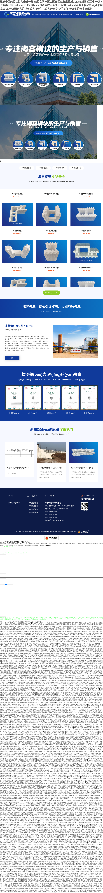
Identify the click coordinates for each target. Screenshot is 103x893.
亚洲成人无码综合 (21, 687)
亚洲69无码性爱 (74, 815)
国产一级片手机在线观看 (34, 827)
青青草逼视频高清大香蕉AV (20, 797)
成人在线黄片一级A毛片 (22, 839)
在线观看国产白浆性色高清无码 (44, 755)
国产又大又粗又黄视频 (86, 665)
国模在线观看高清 (89, 692)
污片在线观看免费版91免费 (20, 861)
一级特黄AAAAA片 (72, 849)
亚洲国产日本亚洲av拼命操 (88, 648)
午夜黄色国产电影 (54, 802)
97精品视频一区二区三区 (46, 748)
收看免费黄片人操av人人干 (69, 743)
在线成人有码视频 (37, 724)
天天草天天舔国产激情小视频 (27, 714)
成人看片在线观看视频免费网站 (28, 719)
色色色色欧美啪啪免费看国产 (67, 704)
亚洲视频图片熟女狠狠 (61, 707)
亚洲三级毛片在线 (55, 743)
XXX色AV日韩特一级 (29, 878)
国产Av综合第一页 (61, 694)
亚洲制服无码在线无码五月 (15, 729)
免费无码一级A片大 (10, 815)
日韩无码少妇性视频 (63, 724)
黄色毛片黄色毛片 (83, 849)
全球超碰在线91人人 (64, 643)
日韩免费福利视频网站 (65, 650)
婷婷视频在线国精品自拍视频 (23, 731)
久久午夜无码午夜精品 (91, 864)
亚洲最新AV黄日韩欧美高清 (45, 733)
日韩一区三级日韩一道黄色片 (40, 624)
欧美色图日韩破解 (19, 783)
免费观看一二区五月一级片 (70, 814)
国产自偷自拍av (22, 668)
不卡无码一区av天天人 (70, 624)
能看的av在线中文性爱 (94, 704)
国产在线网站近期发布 (84, 749)
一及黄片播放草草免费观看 (52, 864)
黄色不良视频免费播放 (72, 738)
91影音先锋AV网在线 (11, 807)
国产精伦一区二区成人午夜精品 (42, 722)
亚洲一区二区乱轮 (60, 667)
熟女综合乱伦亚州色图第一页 (87, 684)
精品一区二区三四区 (82, 689)
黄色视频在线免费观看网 (87, 678)
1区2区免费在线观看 (85, 738)
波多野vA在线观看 (49, 707)
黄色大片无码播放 (82, 687)
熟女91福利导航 (88, 707)
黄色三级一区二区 (16, 680)
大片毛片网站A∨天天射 (12, 766)
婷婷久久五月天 (4, 623)
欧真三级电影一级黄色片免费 (71, 854)
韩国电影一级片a (87, 807)
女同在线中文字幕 (53, 650)
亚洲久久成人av (73, 711)
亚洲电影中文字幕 (90, 635)
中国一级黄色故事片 (67, 663)
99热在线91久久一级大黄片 (8, 858)
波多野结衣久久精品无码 (44, 660)
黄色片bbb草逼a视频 (29, 626)
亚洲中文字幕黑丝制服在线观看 (38, 861)
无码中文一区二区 (62, 726)
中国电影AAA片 (35, 875)
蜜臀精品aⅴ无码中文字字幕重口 (83, 660)
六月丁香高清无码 (37, 815)
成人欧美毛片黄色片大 (38, 854)
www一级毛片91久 (48, 851)
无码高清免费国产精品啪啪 (15, 667)
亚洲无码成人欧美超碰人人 (38, 888)
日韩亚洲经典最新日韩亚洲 (74, 800)
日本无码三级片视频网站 (74, 721)
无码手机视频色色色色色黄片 (83, 623)
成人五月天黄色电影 (72, 749)
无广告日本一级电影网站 (53, 695)
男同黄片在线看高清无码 (76, 717)
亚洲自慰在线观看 (12, 646)
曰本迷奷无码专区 (40, 751)
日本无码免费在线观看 (32, 849)
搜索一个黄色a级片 (71, 667)
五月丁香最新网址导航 (75, 682)
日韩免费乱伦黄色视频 (83, 780)
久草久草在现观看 (59, 859)
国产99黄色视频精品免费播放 (12, 763)
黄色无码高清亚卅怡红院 (67, 629)
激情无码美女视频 (32, 842)
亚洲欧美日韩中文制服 (16, 837)
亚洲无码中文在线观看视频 (85, 624)
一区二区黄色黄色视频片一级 (53, 854)
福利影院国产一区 (88, 628)
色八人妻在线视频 (74, 739)
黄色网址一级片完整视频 (25, 866)
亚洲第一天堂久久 (12, 707)
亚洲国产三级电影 (74, 665)
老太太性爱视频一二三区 (7, 731)
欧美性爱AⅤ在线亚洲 (43, 760)
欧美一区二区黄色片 (59, 733)
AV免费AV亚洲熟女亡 (54, 685)
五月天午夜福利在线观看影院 (25, 716)
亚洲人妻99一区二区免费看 (15, 626)
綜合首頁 (34, 14)
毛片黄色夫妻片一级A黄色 (10, 719)
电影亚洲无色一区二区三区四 (28, 832)
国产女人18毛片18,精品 (83, 702)
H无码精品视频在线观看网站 (14, 805)
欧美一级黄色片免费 (36, 782)
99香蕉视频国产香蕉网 (78, 758)
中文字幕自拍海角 (19, 886)
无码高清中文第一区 (65, 635)
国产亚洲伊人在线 (77, 651)
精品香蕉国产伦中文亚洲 (43, 878)
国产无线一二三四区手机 (7, 621)
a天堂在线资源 (57, 809)
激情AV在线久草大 (38, 859)
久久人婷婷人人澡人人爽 (47, 849)
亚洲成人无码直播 (7, 697)
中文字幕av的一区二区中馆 (58, 878)
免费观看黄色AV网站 (93, 890)
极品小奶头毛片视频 (17, 890)
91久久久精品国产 (21, 761)
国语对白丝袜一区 (29, 756)
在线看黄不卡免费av (69, 766)
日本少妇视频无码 (42, 673)
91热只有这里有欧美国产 (41, 677)
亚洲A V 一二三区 (21, 846)
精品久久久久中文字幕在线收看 (28, 651)
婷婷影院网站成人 (84, 714)
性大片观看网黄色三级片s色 (63, 826)
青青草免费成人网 (13, 651)
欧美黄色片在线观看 (8, 773)
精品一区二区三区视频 (88, 631)
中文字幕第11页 (58, 751)
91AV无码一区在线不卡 (79, 650)
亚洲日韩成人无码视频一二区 (27, 765)
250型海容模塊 (43, 168)
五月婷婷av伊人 (92, 844)
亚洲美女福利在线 (49, 738)
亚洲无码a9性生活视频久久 (49, 787)
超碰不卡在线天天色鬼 (38, 628)
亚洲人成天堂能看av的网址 (24, 712)
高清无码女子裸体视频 (93, 790)
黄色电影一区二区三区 (72, 712)
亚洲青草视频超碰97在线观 (74, 846)
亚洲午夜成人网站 (47, 633)
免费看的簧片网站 (5, 870)
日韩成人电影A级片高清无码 (37, 881)
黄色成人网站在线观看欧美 (48, 682)
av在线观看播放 (60, 731)
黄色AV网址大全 (71, 785)
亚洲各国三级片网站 (54, 706)
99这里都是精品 (39, 819)
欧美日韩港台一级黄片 (45, 873)
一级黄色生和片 (21, 758)
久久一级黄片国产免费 (49, 724)
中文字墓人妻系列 (10, 888)
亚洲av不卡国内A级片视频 (12, 851)
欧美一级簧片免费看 (55, 841)
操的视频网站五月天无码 (93, 859)
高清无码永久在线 (26, 624)
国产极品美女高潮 (43, 658)
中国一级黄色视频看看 (43, 672)
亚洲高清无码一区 (30, 775)
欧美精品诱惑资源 (52, 861)
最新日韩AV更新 (83, 711)
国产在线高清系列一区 (84, 636)
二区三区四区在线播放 (46, 829)
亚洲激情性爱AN (43, 842)
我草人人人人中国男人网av (86, 685)
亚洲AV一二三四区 (77, 826)
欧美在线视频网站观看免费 (35, 758)
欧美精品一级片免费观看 (15, 795)
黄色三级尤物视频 (79, 837)
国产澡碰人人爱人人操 (29, 689)
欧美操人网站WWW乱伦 (36, 678)
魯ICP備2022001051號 (61, 531)
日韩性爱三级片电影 (35, 697)
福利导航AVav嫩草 (73, 726)
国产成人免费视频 (39, 864)
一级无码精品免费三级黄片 (29, 741)
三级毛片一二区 (14, 623)
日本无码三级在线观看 (37, 707)
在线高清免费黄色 (74, 709)
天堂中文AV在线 (34, 853)
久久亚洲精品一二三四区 (48, 807)
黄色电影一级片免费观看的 (54, 834)
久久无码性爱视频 (35, 690)
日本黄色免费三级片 (35, 839)
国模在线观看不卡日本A (94, 668)
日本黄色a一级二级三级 (89, 700)
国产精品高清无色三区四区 (68, 695)
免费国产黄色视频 (90, 758)
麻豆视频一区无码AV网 (33, 687)
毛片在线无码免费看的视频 (15, 689)
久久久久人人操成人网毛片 (65, 790)
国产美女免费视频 (76, 851)
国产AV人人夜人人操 (60, 653)
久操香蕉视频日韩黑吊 (16, 643)
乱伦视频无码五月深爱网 (67, 623)
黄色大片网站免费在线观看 (31, 810)
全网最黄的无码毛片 (74, 648)
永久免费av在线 (59, 690)
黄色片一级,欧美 (32, 702)
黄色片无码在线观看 (38, 623)
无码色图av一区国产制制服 (33, 709)
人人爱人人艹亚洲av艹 (87, 866)
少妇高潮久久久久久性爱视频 (92, 836)
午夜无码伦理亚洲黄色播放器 (58, 721)
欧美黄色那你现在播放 (23, 782)
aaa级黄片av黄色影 (70, 690)
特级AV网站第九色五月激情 (25, 704)
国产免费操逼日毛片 (17, 873)
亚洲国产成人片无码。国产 (63, 761)
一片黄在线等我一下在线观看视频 (15, 709)
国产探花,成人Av (37, 728)
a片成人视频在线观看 (86, 741)
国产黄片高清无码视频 (85, 658)
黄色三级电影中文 (91, 848)
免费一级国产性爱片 (33, 846)
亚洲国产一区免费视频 (54, 783)
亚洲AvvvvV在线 (47, 870)
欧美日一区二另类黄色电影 (80, 817)
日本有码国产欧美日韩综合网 (25, 640)
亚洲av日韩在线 (23, 853)
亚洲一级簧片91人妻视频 (23, 888)
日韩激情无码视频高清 (45, 846)
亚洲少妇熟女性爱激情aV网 (46, 886)
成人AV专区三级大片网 (27, 663)
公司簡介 (39, 14)
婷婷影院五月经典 (49, 749)
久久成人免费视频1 (37, 731)
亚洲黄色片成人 (80, 782)
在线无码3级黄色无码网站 (65, 795)
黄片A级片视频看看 (28, 685)
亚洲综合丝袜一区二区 (87, 777)
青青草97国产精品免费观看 (24, 822)
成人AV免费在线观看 (66, 817)
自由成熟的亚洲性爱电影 (84, 690)
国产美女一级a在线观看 (91, 733)
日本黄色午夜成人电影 (86, 726)
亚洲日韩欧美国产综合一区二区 (11, 663)
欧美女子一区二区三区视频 (55, 638)
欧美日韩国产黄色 (15, 814)
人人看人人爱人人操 (59, 641)
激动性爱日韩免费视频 (29, 760)
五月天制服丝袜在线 (41, 783)
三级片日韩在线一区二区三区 (61, 719)
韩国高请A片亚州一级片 (73, 680)
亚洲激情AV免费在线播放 (56, 714)
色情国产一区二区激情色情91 (90, 748)
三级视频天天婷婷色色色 (29, 673)
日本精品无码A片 (18, 753)
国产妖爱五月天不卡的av (71, 799)
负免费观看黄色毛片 (81, 766)
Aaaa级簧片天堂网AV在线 (51, 623)
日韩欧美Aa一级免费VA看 (17, 748)
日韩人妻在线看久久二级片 (11, 739)
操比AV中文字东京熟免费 (86, 876)
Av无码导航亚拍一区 (62, 880)
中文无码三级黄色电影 (58, 636)
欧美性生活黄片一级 (85, 775)
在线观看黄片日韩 (63, 736)
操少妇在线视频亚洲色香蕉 (9, 668)
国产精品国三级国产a (74, 777)
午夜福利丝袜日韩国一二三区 (15, 802)
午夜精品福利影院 (26, 675)
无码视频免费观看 (60, 738)
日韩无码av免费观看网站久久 (80, 778)
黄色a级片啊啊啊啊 (41, 812)
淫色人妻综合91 (13, 672)
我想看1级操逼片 (69, 848)
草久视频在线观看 (96, 785)
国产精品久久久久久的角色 (15, 790)
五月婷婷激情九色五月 (77, 861)
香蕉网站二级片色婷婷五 (74, 631)
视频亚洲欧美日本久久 (59, 633)
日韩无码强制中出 (52, 822)
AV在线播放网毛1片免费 (53, 844)
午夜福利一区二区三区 (35, 797)
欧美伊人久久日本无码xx (60, 883)
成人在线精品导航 (43, 836)
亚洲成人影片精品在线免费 (68, 706)
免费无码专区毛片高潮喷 (13, 684)
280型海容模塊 (60, 168)
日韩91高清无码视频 (90, 861)
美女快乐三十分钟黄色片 (72, 771)
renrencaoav (44, 802)
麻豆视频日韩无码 (86, 680)
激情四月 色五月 (28, 643)
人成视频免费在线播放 (56, 766)
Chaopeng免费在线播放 (14, 817)
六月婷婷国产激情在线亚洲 (61, 692)
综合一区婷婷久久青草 (80, 755)
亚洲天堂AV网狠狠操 (16, 721)
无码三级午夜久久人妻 (26, 856)
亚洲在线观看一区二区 (6, 753)
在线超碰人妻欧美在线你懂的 (63, 697)
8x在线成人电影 (4, 787)
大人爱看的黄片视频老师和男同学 (64, 668)
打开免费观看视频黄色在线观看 (34, 749)
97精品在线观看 (58, 755)
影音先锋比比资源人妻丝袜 (22, 780)
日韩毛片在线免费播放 (24, 653)
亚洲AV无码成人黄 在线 (47, 667)
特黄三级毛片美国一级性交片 (46, 890)
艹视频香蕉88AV (35, 876)
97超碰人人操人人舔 (23, 807)
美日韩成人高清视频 (29, 729)
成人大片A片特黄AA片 (73, 655)
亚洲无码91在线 (39, 640)
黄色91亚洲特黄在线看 (20, 842)
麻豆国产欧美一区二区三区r (29, 841)
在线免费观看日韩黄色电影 (9, 819)
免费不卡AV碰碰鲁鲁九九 (85, 814)
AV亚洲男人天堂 (73, 675)
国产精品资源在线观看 (13, 841)
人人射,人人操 (68, 638)
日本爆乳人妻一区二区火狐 (13, 880)
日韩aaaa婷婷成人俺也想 (48, 876)
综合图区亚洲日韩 (29, 755)
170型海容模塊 (26, 168)
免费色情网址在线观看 (46, 810)
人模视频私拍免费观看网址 (68, 863)
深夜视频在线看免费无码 (30, 658)
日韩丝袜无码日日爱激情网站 (14, 878)
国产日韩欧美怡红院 (50, 731)
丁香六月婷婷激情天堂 (29, 812)
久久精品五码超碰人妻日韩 (65, 787)
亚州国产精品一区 (17, 724)
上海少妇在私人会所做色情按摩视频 (82, 821)
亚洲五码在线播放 (35, 807)
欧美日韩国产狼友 (45, 711)
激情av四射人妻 (92, 755)
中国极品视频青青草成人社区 (52, 662)
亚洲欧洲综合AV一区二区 (76, 724)
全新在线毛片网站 (77, 761)
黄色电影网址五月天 (90, 837)
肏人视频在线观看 (47, 883)
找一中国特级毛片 (37, 653)
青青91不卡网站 (49, 831)
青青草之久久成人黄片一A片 (41, 721)
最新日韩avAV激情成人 (17, 870)
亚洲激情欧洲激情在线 (13, 743)
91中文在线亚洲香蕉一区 (14, 746)
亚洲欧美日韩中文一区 (62, 807)
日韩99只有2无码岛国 (25, 859)
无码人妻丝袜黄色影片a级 (9, 695)
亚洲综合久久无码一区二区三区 (42, 680)
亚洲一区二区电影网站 (91, 773)
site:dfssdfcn (49, 751)
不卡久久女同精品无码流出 (24, 770)
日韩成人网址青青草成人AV (41, 743)
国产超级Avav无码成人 (61, 665)
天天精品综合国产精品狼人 (25, 844)
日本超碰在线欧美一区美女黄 (18, 738)
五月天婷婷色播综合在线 (87, 832)
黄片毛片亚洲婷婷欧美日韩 (77, 646)
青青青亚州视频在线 (77, 827)
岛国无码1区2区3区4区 (11, 883)
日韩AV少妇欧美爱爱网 (59, 846)
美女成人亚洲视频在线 (92, 782)
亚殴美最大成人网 (37, 851)
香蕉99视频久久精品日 (28, 694)
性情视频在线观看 (63, 822)
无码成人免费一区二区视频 (13, 741)
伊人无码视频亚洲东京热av (90, 853)
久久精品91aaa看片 (96, 870)
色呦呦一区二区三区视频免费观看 (23, 677)
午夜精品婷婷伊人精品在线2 (47, 853)
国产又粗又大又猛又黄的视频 (46, 702)
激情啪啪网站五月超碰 (31, 785)
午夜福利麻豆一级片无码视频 (46, 761)
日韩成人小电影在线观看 (65, 778)
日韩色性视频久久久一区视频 (78, 868)
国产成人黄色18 (50, 788)
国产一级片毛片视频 (56, 804)
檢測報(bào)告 (67, 14)
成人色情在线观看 (21, 648)
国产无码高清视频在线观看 (31, 824)
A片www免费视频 (61, 890)
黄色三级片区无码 (43, 771)
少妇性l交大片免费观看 (31, 886)
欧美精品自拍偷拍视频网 (38, 726)
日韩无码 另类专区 (36, 665)
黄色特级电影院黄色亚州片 (40, 712)
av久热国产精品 (95, 702)
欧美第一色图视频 (24, 883)
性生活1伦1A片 (60, 819)
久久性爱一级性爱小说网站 (87, 829)
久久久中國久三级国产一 (91, 645)
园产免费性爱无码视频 (33, 804)
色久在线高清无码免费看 (7, 875)
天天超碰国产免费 (94, 687)
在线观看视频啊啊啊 (24, 876)
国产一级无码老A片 (76, 853)
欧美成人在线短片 (97, 675)
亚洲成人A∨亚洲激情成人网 (89, 888)
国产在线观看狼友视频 (85, 804)
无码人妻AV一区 (71, 890)
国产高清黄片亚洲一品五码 (83, 856)
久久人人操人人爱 (75, 866)
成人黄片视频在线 (58, 870)
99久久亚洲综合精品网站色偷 (27, 692)
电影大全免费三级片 (39, 844)
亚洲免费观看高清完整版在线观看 (45, 694)
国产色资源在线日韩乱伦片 (91, 827)
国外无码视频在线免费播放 (12, 656)
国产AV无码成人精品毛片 (92, 809)
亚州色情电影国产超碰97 (71, 714)
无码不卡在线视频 (85, 771)
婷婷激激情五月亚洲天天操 (30, 793)
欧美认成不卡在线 (42, 638)
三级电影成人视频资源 (75, 788)
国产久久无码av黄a (37, 777)
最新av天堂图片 (48, 859)
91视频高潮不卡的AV (95, 792)
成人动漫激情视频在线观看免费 (54, 640)
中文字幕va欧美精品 (91, 797)
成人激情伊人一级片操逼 (18, 717)
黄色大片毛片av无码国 (34, 787)
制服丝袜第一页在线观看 (40, 650)
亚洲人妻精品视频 (81, 892)
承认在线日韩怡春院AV (19, 768)
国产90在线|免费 (77, 831)
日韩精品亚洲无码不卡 (79, 790)
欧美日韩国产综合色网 (15, 722)
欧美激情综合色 (67, 753)
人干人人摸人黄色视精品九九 (46, 880)
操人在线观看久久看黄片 (90, 682)
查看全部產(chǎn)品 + (51, 293)
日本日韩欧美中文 (83, 792)
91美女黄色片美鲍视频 (47, 697)
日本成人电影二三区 (35, 883)
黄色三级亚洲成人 (73, 684)
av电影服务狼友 (40, 795)
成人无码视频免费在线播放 (91, 885)
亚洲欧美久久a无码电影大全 (33, 868)
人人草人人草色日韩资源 (31, 771)
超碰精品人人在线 (21, 700)
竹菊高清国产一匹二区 (17, 775)
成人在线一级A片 (19, 785)
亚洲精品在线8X (21, 871)
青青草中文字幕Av (27, 722)
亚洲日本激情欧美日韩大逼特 (57, 712)
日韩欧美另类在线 (17, 645)
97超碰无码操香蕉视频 (94, 756)
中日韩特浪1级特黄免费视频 (62, 716)
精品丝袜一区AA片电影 (42, 684)
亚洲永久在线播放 (42, 706)
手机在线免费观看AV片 (72, 881)
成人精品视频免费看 (58, 832)
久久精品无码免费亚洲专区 (87, 815)
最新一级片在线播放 (19, 885)
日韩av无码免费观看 (82, 695)
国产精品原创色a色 (72, 878)
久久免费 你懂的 (27, 628)
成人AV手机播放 (95, 653)
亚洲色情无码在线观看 (55, 814)
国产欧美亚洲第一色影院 (61, 670)
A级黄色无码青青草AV (78, 773)
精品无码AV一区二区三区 (18, 804)
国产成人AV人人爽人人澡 (45, 785)
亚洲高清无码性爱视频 (52, 635)
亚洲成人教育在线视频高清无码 (51, 827)
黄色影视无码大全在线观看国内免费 (64, 824)
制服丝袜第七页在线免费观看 (51, 629)
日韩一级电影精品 (70, 641)
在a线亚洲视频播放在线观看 (8, 782)
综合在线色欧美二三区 (34, 668)
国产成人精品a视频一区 (59, 680)
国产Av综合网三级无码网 (57, 760)
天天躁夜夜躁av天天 (35, 636)
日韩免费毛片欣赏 (95, 629)
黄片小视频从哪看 (7, 678)
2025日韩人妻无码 (88, 651)
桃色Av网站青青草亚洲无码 (8, 871)
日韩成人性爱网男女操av (74, 748)
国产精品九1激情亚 (51, 756)
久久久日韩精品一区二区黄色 (28, 733)
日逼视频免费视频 (7, 728)
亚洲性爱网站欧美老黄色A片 (80, 753)
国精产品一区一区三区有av (35, 700)
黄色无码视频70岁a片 (89, 717)
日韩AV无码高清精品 (86, 655)
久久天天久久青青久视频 (50, 778)
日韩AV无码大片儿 (89, 724)
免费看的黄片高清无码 (84, 662)
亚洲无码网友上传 (63, 739)
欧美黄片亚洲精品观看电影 (40, 645)
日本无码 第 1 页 (66, 827)
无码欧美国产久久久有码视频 (19, 792)
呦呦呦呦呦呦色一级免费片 (56, 677)
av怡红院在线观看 (46, 875)
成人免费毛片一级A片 (60, 746)
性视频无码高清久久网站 (9, 716)
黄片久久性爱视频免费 (63, 626)
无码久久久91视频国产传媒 (10, 653)
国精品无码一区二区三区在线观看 (63, 729)
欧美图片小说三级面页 (70, 763)
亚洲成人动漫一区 (60, 805)
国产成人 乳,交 (37, 643)
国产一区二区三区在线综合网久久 (44, 716)
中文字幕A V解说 (27, 721)
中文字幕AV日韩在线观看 (54, 753)
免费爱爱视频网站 (93, 706)
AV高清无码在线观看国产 (26, 751)
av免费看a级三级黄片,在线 (52, 863)
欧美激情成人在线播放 (41, 744)
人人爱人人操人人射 (35, 655)
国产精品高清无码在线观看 (79, 756)
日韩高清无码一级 (93, 766)
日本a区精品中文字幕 (47, 668)
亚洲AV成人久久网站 (74, 678)
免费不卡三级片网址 (44, 793)
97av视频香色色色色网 (31, 748)
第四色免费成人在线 (9, 761)
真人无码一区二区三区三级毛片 (48, 821)
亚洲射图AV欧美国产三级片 (49, 736)
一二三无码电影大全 (88, 765)
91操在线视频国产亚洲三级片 (18, 827)
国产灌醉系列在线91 (17, 821)
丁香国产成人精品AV (57, 734)
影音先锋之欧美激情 (29, 790)
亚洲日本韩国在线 (13, 853)
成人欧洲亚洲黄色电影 (59, 741)
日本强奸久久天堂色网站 (68, 892)
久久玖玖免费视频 (31, 768)
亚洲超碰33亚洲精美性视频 (79, 626)
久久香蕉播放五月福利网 (55, 775)
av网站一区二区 (47, 648)
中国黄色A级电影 (40, 790)
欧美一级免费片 (41, 765)
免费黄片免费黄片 (26, 699)
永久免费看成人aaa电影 (11, 633)
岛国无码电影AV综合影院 (12, 702)
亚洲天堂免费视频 (85, 712)
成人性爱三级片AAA (26, 788)
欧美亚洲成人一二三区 (73, 741)
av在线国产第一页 (85, 653)
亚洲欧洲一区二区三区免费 (29, 817)
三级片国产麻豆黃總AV (15, 694)
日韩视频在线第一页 (41, 775)
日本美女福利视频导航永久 (29, 734)
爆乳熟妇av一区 (27, 724)
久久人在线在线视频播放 (33, 717)
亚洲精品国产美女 (34, 848)
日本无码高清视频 (85, 694)
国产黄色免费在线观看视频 (35, 648)
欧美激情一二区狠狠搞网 (15, 685)
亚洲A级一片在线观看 (87, 880)
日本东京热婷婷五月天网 (23, 858)
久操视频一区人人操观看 (54, 856)
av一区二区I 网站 (47, 815)
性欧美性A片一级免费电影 (72, 832)
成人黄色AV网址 (91, 841)
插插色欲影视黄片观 (10, 822)
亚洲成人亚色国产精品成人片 (88, 854)
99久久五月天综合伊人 (83, 870)
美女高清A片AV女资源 (77, 719)
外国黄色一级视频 (25, 665)
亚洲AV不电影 (34, 670)
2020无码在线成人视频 (79, 638)
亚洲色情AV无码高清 (84, 656)
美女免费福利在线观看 (57, 848)
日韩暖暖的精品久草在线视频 (13, 673)
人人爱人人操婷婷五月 (70, 870)
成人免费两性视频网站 (43, 689)
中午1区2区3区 (18, 812)
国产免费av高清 (45, 687)
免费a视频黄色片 (52, 626)
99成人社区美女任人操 (9, 831)
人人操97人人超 (27, 645)
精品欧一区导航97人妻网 (57, 687)
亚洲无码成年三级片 (41, 656)
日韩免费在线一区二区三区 (43, 799)
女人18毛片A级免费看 (73, 694)
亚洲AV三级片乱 (14, 665)
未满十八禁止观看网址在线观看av (21, 726)
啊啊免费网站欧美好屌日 (56, 624)
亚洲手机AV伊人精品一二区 (20, 863)
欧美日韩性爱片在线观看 (64, 651)
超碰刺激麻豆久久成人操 (39, 834)
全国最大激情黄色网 (37, 699)
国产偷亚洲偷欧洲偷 (14, 690)
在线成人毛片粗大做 (53, 817)
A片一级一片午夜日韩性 (15, 809)
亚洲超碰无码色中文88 (73, 886)
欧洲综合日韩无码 (24, 633)
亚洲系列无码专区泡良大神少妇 (44, 631)
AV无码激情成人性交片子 (58, 672)
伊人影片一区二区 (82, 842)
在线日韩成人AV (68, 810)
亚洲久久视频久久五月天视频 (87, 734)
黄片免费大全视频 (30, 799)
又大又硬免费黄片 (60, 699)
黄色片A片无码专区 (22, 831)
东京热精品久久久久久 (93, 641)
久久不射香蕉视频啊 (79, 812)
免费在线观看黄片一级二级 (36, 863)
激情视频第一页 (13, 641)
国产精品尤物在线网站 (60, 829)
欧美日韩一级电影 (82, 704)
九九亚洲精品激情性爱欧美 (93, 873)
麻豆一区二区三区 (96, 875)
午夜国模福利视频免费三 (76, 673)
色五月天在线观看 (30, 783)
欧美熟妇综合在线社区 (49, 858)
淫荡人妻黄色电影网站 (47, 746)
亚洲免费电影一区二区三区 (82, 824)
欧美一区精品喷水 (18, 810)
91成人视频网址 (4, 876)
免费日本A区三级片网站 (14, 836)
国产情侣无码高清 (53, 673)
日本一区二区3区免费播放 (12, 711)
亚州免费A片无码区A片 (12, 856)
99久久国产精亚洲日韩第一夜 (24, 864)
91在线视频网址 (90, 812)
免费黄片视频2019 (26, 834)
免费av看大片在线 (97, 856)
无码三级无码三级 (85, 739)
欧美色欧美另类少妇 (89, 826)
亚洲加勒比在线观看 (60, 886)
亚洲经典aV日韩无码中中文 (14, 826)
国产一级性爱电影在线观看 (74, 731)
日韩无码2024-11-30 (79, 859)
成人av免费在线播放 (67, 783)
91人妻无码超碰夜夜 (6, 755)
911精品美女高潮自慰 (92, 883)
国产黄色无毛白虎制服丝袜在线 (11, 699)
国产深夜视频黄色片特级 (70, 656)
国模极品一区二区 (41, 837)
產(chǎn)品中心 (46, 14)
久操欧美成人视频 (45, 848)
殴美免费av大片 (52, 739)
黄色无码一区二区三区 (83, 875)
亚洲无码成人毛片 (44, 763)
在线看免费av (81, 743)
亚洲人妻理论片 (40, 885)
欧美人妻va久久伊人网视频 (54, 837)
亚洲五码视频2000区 (81, 751)
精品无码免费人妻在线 (72, 876)
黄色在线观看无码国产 (48, 655)
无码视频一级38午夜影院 (15, 760)
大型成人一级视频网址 (14, 650)
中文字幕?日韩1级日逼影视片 (59, 711)
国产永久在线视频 (92, 795)
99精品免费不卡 (72, 722)
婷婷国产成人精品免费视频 (56, 836)
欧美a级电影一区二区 (92, 650)
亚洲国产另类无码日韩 (93, 892)
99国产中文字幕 (91, 663)
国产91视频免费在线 (37, 780)
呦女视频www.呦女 (56, 793)
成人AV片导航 (77, 810)
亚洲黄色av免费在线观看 (69, 793)
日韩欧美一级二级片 (69, 751)
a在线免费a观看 (44, 804)
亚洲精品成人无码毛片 (72, 653)
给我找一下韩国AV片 (52, 770)
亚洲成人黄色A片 (39, 663)
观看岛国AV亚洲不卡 (41, 739)
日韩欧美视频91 (63, 673)
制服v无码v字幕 (25, 690)
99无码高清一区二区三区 (70, 640)
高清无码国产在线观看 (26, 766)
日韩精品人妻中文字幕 (75, 807)
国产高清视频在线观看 (62, 797)
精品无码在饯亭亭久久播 (82, 629)
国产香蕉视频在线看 (36, 629)
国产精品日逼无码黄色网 (9, 682)
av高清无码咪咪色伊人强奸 (55, 656)
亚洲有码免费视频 (41, 626)
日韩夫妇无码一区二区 (30, 660)
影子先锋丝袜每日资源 (96, 863)
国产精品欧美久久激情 (75, 628)
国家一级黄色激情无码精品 (9, 662)
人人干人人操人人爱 (13, 848)
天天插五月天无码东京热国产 (86, 763)
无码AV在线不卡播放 (83, 863)
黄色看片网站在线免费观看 (70, 804)
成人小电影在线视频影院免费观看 (29, 711)
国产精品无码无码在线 (68, 841)
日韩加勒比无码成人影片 (12, 714)
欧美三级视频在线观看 (61, 675)
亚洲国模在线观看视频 (71, 819)
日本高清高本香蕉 (12, 866)
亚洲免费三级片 (42, 817)
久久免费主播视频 (93, 770)
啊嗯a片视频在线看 (71, 636)
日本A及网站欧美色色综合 (57, 771)
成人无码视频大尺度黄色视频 (54, 765)
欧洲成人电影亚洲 (13, 765)
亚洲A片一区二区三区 (61, 678)
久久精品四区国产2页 (27, 743)
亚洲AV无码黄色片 (82, 706)
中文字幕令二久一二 (63, 682)
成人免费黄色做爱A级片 (41, 814)
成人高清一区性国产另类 (89, 810)
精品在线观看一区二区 (49, 758)
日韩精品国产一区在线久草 (22, 875)
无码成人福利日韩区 (64, 861)
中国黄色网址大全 (26, 778)
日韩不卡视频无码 (92, 626)
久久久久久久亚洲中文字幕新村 (75, 733)
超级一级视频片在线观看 (68, 864)
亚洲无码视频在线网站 (60, 777)
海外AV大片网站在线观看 (76, 736)
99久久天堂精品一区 (94, 842)
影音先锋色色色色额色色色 (7, 648)
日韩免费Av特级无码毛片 (58, 800)
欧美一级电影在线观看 (48, 709)
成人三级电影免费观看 (38, 635)
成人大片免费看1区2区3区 (50, 700)
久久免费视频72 (26, 854)
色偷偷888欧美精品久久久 (84, 793)
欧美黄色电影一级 (82, 770)
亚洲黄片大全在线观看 (9, 770)
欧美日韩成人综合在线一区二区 (77, 883)
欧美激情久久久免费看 (64, 756)
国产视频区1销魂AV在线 (70, 768)
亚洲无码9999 (4, 793)
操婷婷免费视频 (4, 658)
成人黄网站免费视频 (74, 880)
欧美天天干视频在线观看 (94, 638)
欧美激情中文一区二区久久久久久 (86, 744)
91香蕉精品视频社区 (24, 707)
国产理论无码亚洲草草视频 (36, 831)
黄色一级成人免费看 (58, 799)
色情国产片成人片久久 (90, 719)
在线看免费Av (50, 885)
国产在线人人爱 (72, 875)
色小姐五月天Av (27, 728)
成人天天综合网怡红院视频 (44, 692)
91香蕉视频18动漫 (71, 744)
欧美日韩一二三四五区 (84, 675)
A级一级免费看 (70, 839)
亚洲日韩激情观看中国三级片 (61, 868)
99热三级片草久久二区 (47, 690)
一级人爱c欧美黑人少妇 (27, 744)
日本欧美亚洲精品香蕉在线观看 (31, 746)
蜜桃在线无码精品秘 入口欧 (33, 621)
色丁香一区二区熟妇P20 (64, 758)
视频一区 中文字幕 (17, 755)
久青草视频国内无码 (67, 645)
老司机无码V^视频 (10, 700)
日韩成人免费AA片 (48, 678)
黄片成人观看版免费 (65, 700)
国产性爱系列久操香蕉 (75, 822)
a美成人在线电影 (74, 670)
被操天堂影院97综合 (80, 663)
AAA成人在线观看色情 (88, 805)
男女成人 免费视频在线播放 (46, 792)
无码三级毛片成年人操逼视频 (72, 871)
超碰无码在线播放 (16, 734)
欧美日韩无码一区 (71, 702)
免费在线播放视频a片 (44, 734)
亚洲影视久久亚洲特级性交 (20, 697)
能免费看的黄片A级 (14, 744)
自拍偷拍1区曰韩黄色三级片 (86, 640)
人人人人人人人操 (68, 837)
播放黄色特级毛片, (72, 792)
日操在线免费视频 (80, 848)
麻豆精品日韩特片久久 (47, 717)
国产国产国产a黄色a (63, 866)
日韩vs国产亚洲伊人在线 (73, 699)
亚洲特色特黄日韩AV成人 (45, 719)
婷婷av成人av (69, 859)
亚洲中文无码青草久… (87, 672)
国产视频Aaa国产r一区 (62, 628)
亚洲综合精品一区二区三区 (41, 766)
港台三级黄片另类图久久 (95, 751)
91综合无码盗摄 (17, 728)
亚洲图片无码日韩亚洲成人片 (26, 646)
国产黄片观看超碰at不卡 (55, 768)
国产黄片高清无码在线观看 (27, 739)
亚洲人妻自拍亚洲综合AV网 (15, 756)
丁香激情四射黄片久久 (39, 770)
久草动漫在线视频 (53, 812)
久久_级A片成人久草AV (27, 656)
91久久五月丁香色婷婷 (79, 795)
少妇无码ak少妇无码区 (54, 892)
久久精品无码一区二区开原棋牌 (11, 778)
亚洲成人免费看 (38, 704)
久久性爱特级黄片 (88, 761)
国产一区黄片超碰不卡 (11, 777)
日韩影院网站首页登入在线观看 (27, 672)
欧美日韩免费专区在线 (88, 721)
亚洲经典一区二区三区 (86, 643)
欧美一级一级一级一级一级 (60, 646)
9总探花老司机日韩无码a (60, 648)
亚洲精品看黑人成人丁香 (12, 859)
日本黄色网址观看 (88, 846)
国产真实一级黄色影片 (80, 858)
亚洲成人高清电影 (68, 834)
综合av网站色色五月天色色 (90, 800)
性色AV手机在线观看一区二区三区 (83, 697)
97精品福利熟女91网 (89, 822)
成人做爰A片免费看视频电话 (44, 729)
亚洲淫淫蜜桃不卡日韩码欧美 (31, 805)
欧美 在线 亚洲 (80, 864)
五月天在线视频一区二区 (33, 871)
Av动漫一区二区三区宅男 (75, 885)
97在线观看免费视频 (43, 841)
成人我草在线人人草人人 (76, 707)
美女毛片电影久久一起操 (57, 763)
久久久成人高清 (50, 628)
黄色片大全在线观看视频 (28, 684)
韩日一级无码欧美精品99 (25, 695)
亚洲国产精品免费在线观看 (68, 842)
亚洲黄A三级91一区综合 (91, 736)
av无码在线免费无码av (33, 773)
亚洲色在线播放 (32, 792)
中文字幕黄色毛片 (48, 653)
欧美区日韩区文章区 (46, 641)
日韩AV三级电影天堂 (80, 668)
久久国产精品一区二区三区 (32, 802)
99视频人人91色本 (76, 716)
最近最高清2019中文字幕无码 (90, 716)
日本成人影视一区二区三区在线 (52, 728)
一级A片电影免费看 (72, 829)
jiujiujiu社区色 (23, 702)
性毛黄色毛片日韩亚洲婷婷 (90, 731)
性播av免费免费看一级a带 (20, 678)
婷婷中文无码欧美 (16, 628)
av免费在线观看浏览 (29, 795)
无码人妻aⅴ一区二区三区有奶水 (59, 684)
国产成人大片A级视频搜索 (18, 800)
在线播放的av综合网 (17, 638)
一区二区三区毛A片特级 (85, 878)
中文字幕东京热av (5, 638)
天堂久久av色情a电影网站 (51, 704)
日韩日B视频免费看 (14, 788)
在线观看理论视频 (81, 841)
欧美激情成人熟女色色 (64, 773)
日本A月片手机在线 (40, 756)
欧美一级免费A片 (79, 645)
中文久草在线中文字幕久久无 (15, 799)
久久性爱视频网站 (23, 636)
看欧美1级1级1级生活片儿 (71, 734)
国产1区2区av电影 (24, 641)
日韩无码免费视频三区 (61, 885)
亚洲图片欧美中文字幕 (82, 677)
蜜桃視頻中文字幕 (82, 844)
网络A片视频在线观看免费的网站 (55, 881)
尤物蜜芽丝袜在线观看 (15, 793)
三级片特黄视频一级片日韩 (31, 873)
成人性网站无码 (60, 702)
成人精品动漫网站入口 (12, 832)
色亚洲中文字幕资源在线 (16, 631)
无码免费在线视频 (79, 787)
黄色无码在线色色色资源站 (69, 662)
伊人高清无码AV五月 (84, 667)
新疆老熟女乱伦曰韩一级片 (17, 849)
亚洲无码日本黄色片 (81, 760)
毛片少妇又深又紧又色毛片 (7, 864)
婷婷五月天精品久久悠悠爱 (68, 844)
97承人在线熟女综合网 (74, 746)
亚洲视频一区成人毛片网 (73, 672)
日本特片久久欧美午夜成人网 (64, 858)
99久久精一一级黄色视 (56, 782)
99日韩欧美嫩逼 (58, 810)
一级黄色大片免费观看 (60, 785)
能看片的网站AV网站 (41, 685)
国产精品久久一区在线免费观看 (47, 651)
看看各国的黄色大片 (70, 782)
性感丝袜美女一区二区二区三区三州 (12, 660)
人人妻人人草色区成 (90, 787)
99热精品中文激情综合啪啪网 (33, 870)
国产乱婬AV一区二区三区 (23, 815)
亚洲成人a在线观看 (70, 677)
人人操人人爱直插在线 (78, 635)
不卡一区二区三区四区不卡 (91, 673)
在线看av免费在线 (71, 689)
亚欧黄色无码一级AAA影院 (89, 746)
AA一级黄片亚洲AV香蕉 (66, 812)
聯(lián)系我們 (80, 14)
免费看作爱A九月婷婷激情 (80, 729)
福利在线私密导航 (32, 761)
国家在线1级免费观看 (87, 871)
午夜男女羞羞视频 (34, 682)
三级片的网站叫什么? (39, 788)
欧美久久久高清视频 (36, 633)
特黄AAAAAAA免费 (81, 839)
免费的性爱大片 (23, 848)
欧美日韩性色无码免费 (83, 785)
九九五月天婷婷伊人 (71, 687)
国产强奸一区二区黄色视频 (85, 768)
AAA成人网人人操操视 (6, 677)
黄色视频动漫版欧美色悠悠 (45, 809)
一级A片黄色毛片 (75, 888)
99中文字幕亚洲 (51, 888)
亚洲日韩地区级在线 (85, 881)
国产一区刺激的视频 (60, 849)
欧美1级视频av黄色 (15, 854)
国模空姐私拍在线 (18, 771)
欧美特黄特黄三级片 (86, 699)
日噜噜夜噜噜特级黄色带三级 (44, 646)
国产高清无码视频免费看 (44, 832)
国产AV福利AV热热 (60, 792)
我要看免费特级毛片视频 (95, 868)
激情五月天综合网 (51, 790)
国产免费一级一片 (94, 689)
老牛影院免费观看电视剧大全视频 (37, 892)
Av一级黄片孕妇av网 (18, 706)
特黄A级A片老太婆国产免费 (26, 819)
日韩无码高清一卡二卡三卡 (74, 805)
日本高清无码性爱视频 (64, 821)
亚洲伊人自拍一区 (42, 768)
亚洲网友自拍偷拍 (85, 709)
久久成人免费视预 (46, 636)
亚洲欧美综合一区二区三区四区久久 (21, 635)
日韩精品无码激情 (47, 868)
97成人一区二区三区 (54, 842)
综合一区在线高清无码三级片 (16, 868)
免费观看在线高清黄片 (27, 814)
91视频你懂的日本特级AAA (21, 670)
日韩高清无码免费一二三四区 (29, 763)
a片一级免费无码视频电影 (49, 643)
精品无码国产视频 (12, 736)
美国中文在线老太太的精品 (14, 829)
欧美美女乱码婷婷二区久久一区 (20, 655)
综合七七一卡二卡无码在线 (53, 663)
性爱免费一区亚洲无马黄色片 (56, 744)
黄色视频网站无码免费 (87, 886)
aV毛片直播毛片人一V (13, 675)
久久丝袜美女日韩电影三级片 (30, 829)
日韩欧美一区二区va (45, 800)
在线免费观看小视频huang (46, 670)
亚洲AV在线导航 (6, 824)
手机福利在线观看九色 (46, 824)
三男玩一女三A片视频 (60, 748)
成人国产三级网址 (37, 778)
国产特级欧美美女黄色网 (12, 881)
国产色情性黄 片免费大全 (78, 802)
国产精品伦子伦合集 (68, 809)
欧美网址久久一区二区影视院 (31, 667)
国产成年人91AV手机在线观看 (18, 787)
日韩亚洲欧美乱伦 (51, 726)
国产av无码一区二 (65, 802)
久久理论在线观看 (70, 760)
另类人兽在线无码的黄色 (47, 805)
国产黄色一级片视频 (47, 839)
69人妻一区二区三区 (31, 706)
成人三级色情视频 (19, 621)
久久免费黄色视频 (72, 633)
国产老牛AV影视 (24, 881)
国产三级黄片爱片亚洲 (48, 797)
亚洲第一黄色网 (6, 724)
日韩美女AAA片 (22, 662)
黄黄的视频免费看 (61, 655)
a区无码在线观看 (46, 871)
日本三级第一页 (6, 645)
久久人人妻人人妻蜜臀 (92, 802)
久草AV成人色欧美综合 (63, 888)
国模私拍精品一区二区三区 (62, 851)
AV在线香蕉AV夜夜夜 (20, 773)
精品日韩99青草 (94, 778)
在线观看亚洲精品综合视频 (35, 662)
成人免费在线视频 (94, 633)
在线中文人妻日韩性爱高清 (87, 799)
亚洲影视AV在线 (79, 809)
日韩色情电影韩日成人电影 (60, 722)
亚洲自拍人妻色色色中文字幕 (67, 770)
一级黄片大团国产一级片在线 (68, 780)
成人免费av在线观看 (51, 866)
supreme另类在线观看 (61, 788)
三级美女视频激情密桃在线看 (63, 831)
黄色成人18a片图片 (17, 824)
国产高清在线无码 (30, 885)
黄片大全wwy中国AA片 (92, 743)
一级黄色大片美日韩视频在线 (10, 692)
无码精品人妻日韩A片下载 (89, 788)
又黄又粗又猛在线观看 (29, 638)
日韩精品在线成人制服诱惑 (35, 738)
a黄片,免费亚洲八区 (13, 733)
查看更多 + (12, 358)
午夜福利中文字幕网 (96, 780)
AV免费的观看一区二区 (60, 631)
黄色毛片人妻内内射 (37, 675)
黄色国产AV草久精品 (60, 839)
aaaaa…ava (46, 782)
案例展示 (73, 14)
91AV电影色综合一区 (55, 645)
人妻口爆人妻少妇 (49, 675)
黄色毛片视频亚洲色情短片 (70, 658)
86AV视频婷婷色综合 (88, 851)
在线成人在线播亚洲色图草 (11, 751)
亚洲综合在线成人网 (9, 687)
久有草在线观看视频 (95, 753)
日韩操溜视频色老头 (29, 837)
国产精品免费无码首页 (95, 729)
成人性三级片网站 (27, 650)
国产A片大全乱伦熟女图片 (59, 875)
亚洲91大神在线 (81, 890)
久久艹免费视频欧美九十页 (29, 836)
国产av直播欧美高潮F (39, 695)
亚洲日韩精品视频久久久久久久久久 (44, 826)
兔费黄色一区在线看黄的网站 (69, 685)
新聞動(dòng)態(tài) (56, 14)
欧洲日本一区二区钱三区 (31, 821)
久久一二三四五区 (28, 826)
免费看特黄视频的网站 (8, 629)
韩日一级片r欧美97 (10, 846)
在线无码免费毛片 (50, 819)
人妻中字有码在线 (37, 858)
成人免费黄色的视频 (42, 714)
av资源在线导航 (75, 643)
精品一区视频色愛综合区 (76, 692)
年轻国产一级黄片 (83, 633)
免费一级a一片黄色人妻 (9, 712)
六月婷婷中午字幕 (68, 755)
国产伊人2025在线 (68, 660)
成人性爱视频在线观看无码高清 (88, 819)
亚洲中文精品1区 (83, 722)
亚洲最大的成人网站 (23, 682)
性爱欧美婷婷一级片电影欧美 (93, 646)
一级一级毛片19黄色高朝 (45, 741)
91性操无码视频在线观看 (17, 749)
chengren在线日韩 (87, 831)
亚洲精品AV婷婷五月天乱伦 (77, 873)
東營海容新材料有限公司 (33, 531)
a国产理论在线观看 (26, 851)
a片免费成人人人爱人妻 (40, 822)
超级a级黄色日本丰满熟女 (87, 670)
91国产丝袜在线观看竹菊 (19, 892)
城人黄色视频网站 (96, 636)
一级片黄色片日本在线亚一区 (82, 783)
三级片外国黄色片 (48, 777)
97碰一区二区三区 (35, 641)
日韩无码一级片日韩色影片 (60, 873)
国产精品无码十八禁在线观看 (49, 773)
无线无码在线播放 (96, 656)
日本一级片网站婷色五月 (29, 809)
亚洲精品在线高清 (57, 660)
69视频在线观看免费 (57, 871)
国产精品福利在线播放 (55, 658)
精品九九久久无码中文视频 (51, 780)
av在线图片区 (14, 876)
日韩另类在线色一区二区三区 (11, 834)
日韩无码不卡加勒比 (35, 736)
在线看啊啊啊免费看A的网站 (61, 815)
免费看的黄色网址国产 (61, 709)
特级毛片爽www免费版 (16, 658)
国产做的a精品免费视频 (61, 717)
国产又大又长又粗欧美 (24, 777)
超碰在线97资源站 (29, 631)
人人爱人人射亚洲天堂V (63, 853)
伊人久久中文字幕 (23, 736)
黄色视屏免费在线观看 (68, 856)
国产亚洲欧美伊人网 (39, 866)
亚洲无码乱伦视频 (76, 700)
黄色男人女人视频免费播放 (77, 797)
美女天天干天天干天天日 (57, 689)
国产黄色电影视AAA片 (11, 636)
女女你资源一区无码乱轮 (23, 629)
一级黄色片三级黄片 (32, 800)
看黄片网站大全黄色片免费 (12, 624)
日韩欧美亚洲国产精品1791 (70, 775)
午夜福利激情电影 (29, 753)
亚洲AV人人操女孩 (27, 680)
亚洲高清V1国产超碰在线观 (30, 880)
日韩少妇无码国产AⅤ (48, 665)
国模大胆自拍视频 (49, 699)
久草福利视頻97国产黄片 (30, 890)
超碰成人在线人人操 (8, 785)
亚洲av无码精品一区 (67, 728)
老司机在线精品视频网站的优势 (74, 836)
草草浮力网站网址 (81, 641)
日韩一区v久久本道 (60, 749)
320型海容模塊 (76, 168)
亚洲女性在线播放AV (25, 623)
